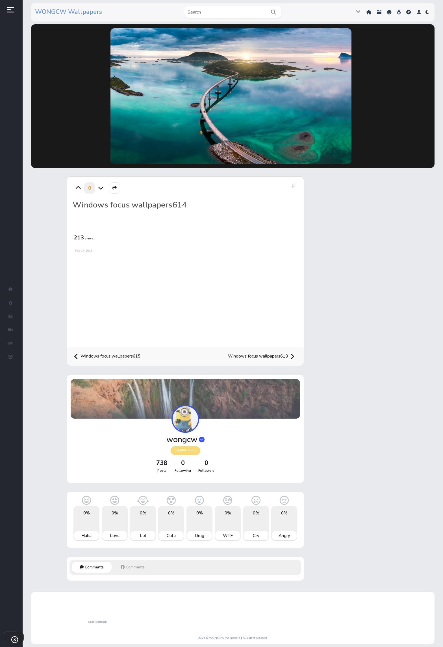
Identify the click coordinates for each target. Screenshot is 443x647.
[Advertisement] (185, 297)
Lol (143, 535)
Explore (408, 12)
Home (368, 12)
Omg (199, 535)
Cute (171, 535)
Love (115, 535)
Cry (256, 535)
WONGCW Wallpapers (68, 12)
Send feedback (97, 622)
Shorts (379, 12)
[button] (419, 12)
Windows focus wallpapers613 (261, 356)
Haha (86, 535)
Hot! (399, 12)
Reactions (389, 12)
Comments (92, 567)
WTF (228, 535)
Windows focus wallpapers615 (107, 356)
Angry (284, 535)
